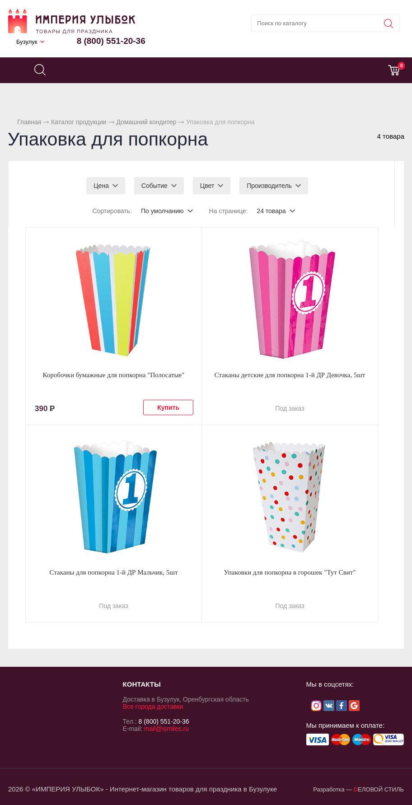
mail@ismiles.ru (166, 728)
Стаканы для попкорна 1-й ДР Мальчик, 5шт (114, 572)
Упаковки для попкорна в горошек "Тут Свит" (290, 572)
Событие (154, 185)
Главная (29, 122)
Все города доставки (153, 706)
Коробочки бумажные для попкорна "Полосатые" (114, 375)
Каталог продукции (79, 122)
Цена (101, 185)
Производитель (269, 185)
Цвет (207, 185)
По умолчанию (162, 211)
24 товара (271, 211)
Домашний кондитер (146, 122)
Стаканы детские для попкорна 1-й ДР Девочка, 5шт (290, 375)
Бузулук (26, 41)
